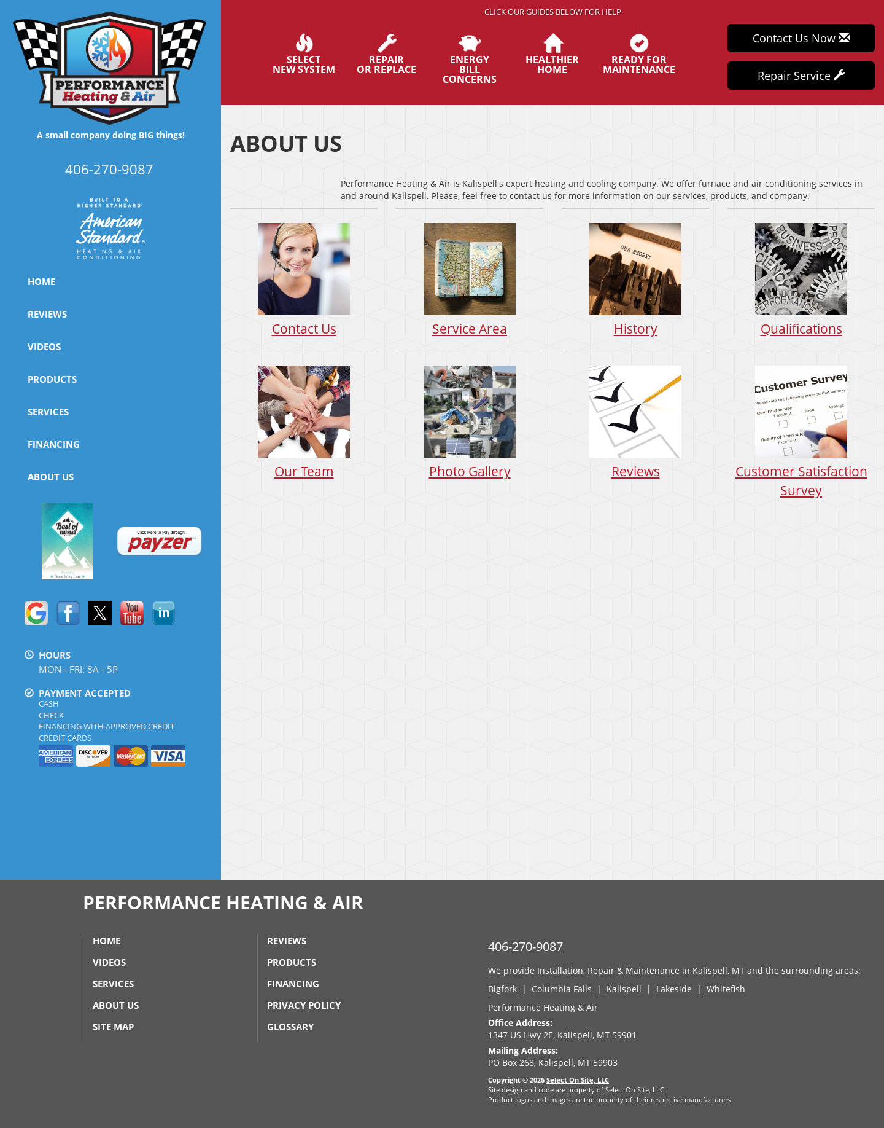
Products (52, 379)
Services (48, 411)
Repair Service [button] (801, 75)
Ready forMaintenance (639, 54)
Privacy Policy (304, 1005)
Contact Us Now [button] (801, 38)
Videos (44, 346)
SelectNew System (304, 54)
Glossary (290, 1026)
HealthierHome (552, 54)
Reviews (47, 314)
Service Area (469, 279)
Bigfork (502, 989)
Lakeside (674, 989)
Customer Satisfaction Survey (801, 431)
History (635, 279)
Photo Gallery (469, 422)
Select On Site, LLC (577, 1079)
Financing (54, 444)
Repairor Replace (386, 54)
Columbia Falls (562, 989)
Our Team (304, 422)
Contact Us (304, 279)
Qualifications (801, 279)
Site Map (113, 1026)
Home (41, 281)
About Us (51, 477)
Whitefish (726, 989)
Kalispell (624, 989)
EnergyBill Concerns (469, 59)
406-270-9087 (525, 946)
